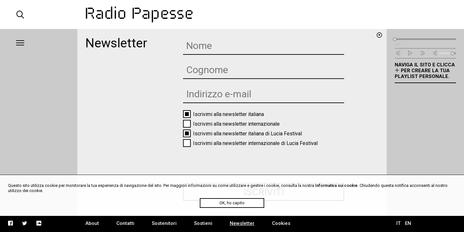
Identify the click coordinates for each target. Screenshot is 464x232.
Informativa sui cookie (336, 185)
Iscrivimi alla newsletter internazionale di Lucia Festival (250, 143)
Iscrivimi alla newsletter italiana (223, 114)
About (92, 223)
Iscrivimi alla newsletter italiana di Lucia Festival (242, 133)
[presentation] (232, 160)
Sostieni (203, 223)
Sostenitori (164, 223)
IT (398, 223)
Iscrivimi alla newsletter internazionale (231, 124)
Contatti (125, 223)
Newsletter (242, 223)
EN (408, 223)
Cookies (281, 223)
